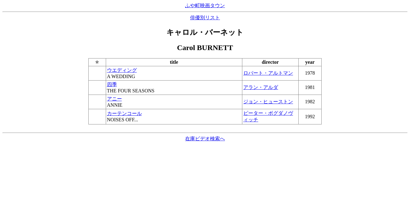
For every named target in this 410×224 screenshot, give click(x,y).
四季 (112, 84)
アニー (114, 98)
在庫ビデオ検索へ (205, 138)
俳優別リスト (205, 17)
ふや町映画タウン (205, 5)
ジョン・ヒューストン (268, 101)
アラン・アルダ (260, 87)
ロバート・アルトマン (268, 73)
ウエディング (122, 70)
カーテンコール (124, 113)
